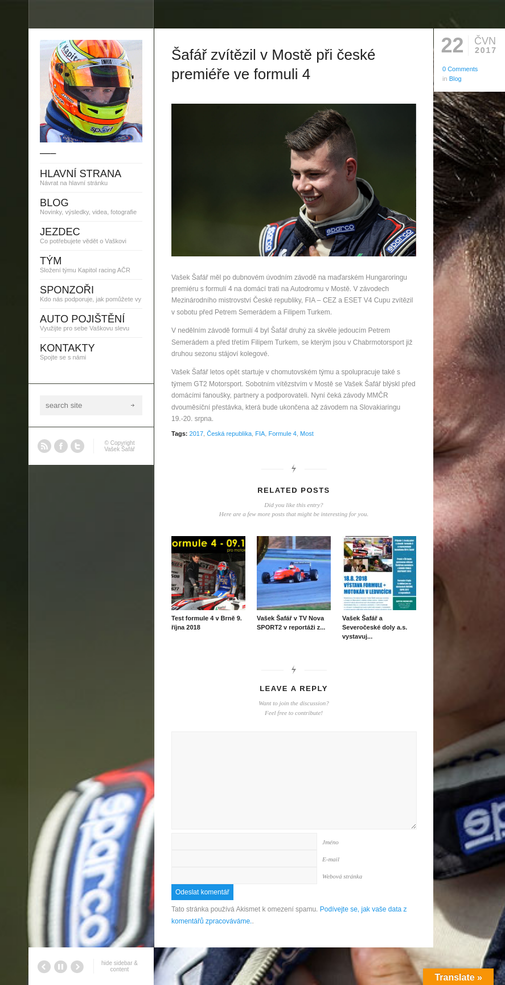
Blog (455, 78)
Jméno (330, 842)
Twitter (77, 446)
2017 (196, 433)
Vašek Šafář (119, 449)
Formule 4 (282, 433)
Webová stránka (342, 876)
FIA (260, 433)
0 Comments (460, 69)
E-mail (330, 859)
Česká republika (229, 433)
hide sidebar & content (119, 966)
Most (307, 433)
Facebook (61, 446)
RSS (44, 446)
